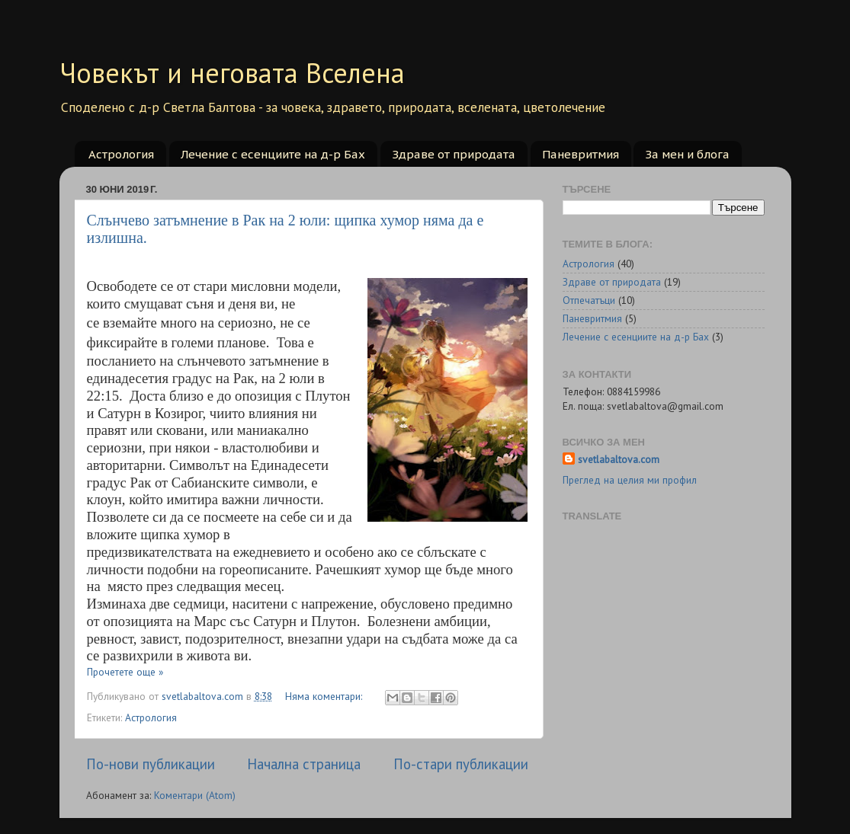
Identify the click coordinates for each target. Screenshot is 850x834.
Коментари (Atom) (195, 795)
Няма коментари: (325, 696)
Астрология (121, 154)
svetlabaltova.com (618, 459)
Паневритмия (580, 154)
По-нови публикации (150, 764)
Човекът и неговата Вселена (232, 73)
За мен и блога (687, 154)
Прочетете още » (125, 672)
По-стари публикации (460, 764)
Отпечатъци (589, 300)
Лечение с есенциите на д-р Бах (273, 154)
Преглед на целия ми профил (630, 480)
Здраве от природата (453, 154)
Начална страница (304, 764)
